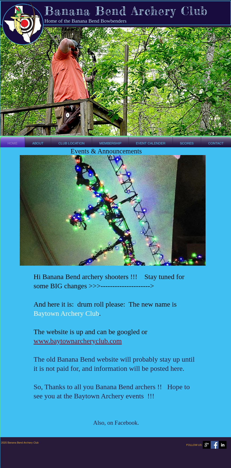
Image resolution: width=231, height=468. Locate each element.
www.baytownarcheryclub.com (78, 341)
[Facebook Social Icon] (215, 445)
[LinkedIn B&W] (223, 445)
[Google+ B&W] (207, 445)
